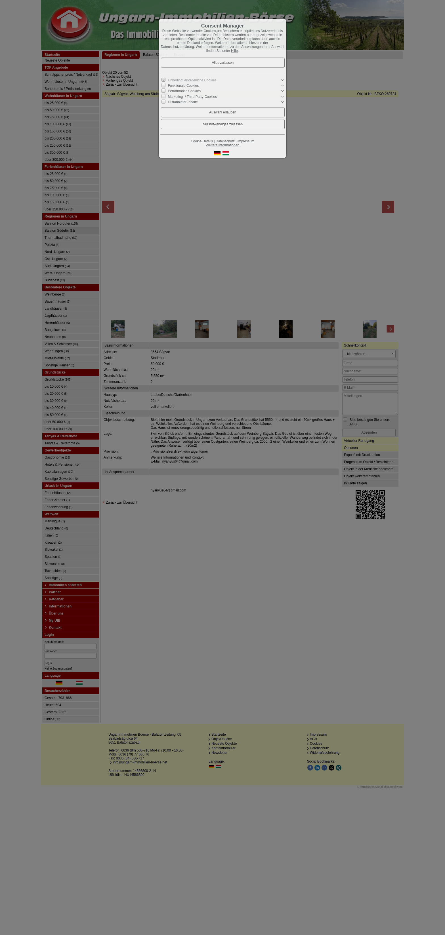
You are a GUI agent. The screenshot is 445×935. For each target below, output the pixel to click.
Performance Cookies (184, 91)
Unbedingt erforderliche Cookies (192, 80)
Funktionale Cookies (183, 86)
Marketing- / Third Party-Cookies (192, 96)
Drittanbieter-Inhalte (183, 102)
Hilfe (234, 51)
